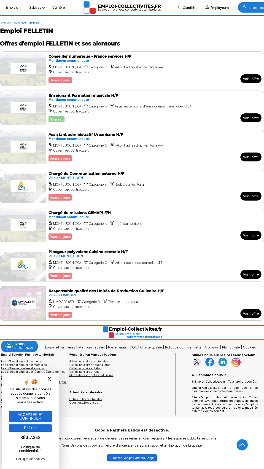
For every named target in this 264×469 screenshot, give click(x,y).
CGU (133, 347)
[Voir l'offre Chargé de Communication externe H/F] (132, 186)
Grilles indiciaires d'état (85, 368)
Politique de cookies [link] (30, 459)
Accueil (6, 22)
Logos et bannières (60, 347)
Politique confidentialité (183, 347)
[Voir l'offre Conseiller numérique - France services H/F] (132, 69)
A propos (212, 347)
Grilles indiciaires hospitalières (89, 365)
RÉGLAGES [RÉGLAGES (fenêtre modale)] (30, 438)
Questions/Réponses (83, 402)
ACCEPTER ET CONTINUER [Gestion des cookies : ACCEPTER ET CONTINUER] (30, 416)
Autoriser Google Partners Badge (132, 458)
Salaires (37, 7)
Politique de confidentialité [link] (30, 449)
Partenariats (117, 347)
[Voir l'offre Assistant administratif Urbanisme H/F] (132, 147)
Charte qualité (151, 347)
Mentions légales (91, 347)
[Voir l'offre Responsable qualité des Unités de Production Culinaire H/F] (132, 303)
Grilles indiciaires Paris (84, 371)
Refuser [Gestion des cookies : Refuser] (30, 428)
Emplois (13, 7)
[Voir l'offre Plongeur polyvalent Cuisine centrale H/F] (132, 264)
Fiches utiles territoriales (85, 399)
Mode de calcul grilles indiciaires (91, 375)
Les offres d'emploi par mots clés (24, 365)
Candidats (188, 7)
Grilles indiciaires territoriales (88, 361)
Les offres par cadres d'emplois (23, 368)
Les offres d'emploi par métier (21, 361)
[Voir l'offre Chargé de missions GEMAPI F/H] (132, 225)
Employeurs (217, 7)
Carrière (60, 7)
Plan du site (231, 347)
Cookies (249, 347)
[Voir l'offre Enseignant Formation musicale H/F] (132, 108)
